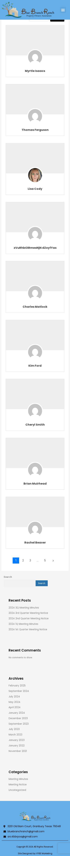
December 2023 (18, 718)
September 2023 (19, 724)
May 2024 (14, 702)
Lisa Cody (35, 189)
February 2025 (17, 685)
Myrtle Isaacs (35, 71)
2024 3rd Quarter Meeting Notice (28, 613)
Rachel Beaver (35, 543)
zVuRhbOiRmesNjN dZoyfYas (35, 248)
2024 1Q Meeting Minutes (23, 624)
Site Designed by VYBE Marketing (35, 853)
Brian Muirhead (35, 484)
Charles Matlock (35, 307)
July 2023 (14, 729)
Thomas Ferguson (35, 130)
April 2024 (15, 707)
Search (8, 576)
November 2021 (18, 751)
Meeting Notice (18, 784)
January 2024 (17, 713)
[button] (63, 10)
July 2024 (14, 696)
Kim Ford (35, 366)
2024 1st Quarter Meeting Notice (28, 629)
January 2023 (17, 740)
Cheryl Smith (35, 425)
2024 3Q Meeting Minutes (24, 607)
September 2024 (19, 691)
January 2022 (17, 745)
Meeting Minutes (18, 779)
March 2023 (15, 734)
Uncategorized (17, 790)
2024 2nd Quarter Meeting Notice (29, 618)
